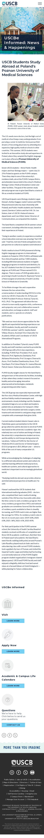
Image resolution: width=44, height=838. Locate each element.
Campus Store (17, 797)
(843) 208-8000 (22, 817)
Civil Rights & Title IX (25, 785)
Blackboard (29, 797)
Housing (24, 791)
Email (32, 791)
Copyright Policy (9, 809)
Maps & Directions (11, 782)
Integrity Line (31, 794)
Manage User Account (16, 799)
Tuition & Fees (35, 782)
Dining (22, 788)
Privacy (22, 809)
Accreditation (35, 780)
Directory (24, 782)
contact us (13, 725)
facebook (9, 735)
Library (38, 785)
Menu (40, 3)
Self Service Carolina (16, 794)
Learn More (13, 621)
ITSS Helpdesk (32, 799)
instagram (4, 735)
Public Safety (9, 780)
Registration (9, 785)
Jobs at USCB (22, 780)
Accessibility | (15, 791)
